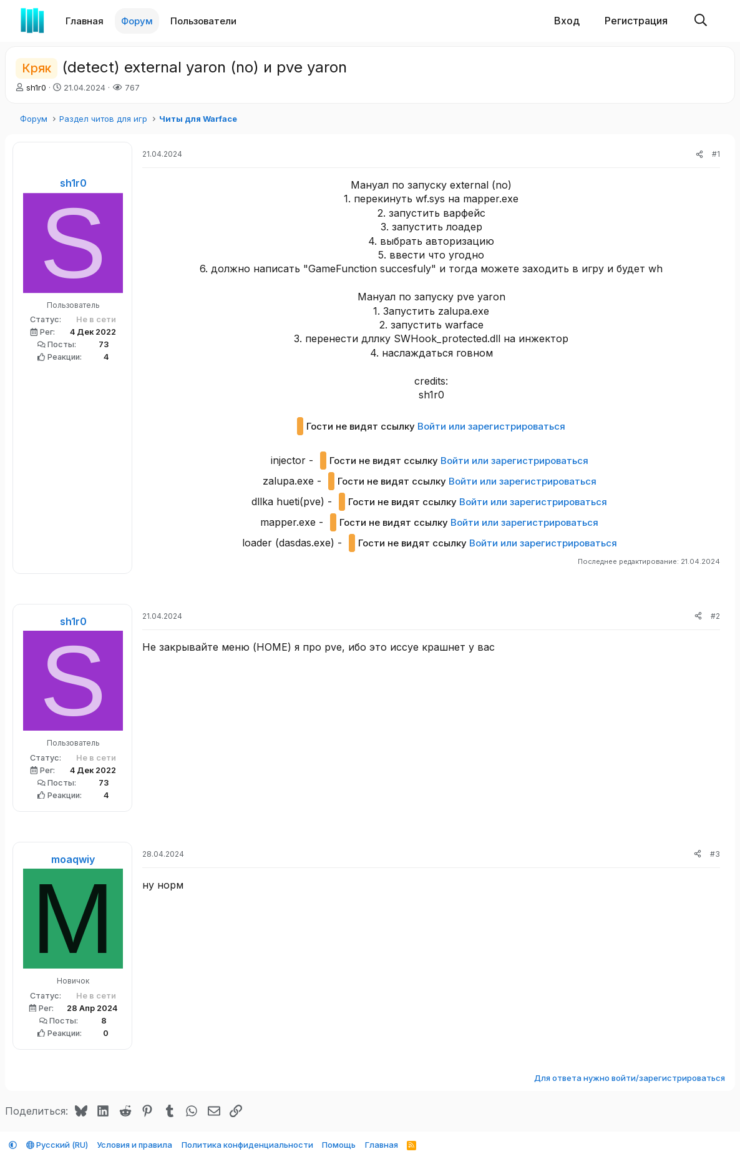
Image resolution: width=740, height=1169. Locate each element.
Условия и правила (134, 1145)
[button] (245, 21)
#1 (716, 154)
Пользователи (203, 21)
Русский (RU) (57, 1145)
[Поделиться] (699, 154)
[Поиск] (701, 20)
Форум (137, 21)
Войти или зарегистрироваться (491, 426)
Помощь (339, 1145)
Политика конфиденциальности (247, 1145)
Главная (85, 21)
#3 (715, 854)
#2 (715, 616)
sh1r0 (36, 87)
